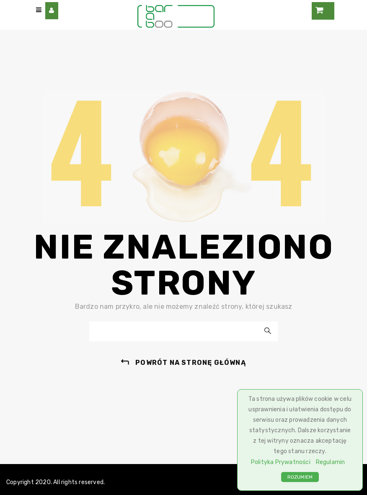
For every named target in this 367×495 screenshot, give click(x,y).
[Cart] (323, 11)
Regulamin (330, 462)
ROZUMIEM (300, 477)
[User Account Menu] (51, 10)
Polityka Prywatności (280, 462)
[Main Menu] (39, 10)
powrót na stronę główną (190, 363)
